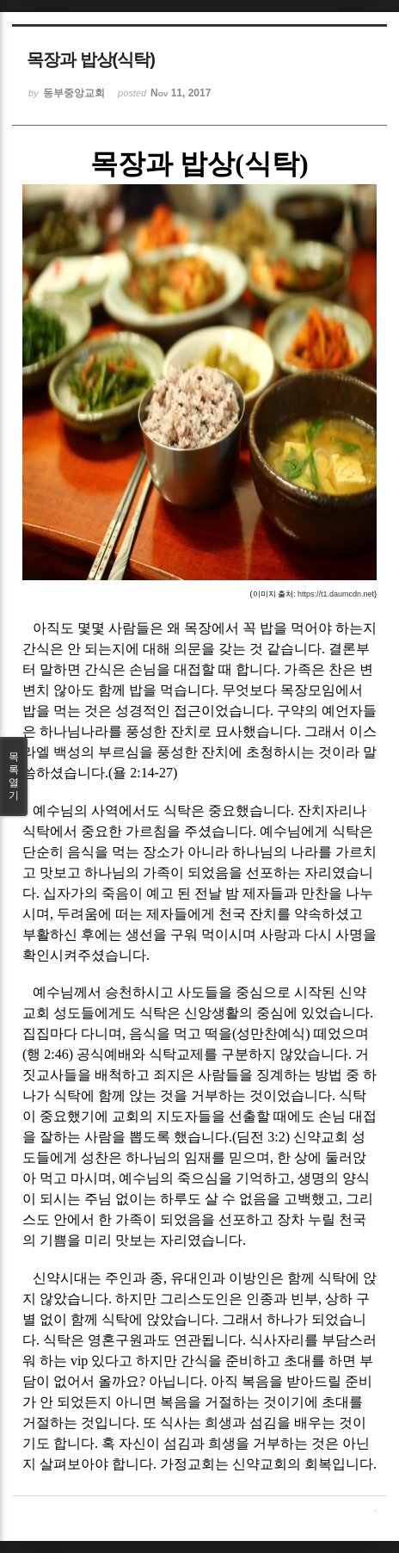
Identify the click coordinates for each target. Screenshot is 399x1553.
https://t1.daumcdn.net (336, 594)
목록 (14, 776)
